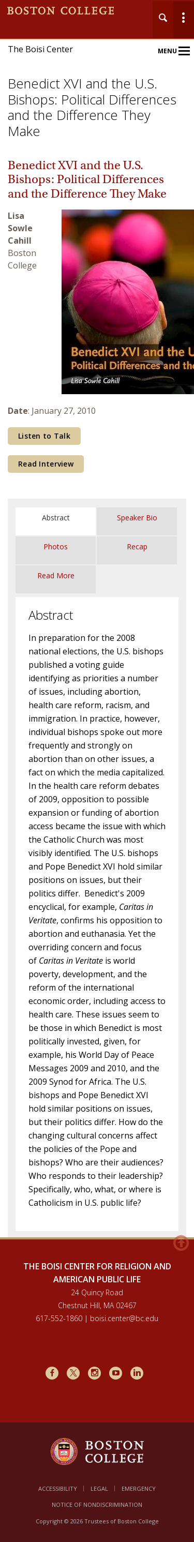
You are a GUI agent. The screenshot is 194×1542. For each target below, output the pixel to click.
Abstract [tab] (56, 517)
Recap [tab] (137, 546)
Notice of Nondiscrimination (97, 1504)
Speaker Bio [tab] (137, 517)
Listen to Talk (44, 436)
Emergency (139, 1488)
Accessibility (57, 1488)
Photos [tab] (55, 546)
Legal (99, 1488)
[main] (97, 704)
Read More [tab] (55, 575)
